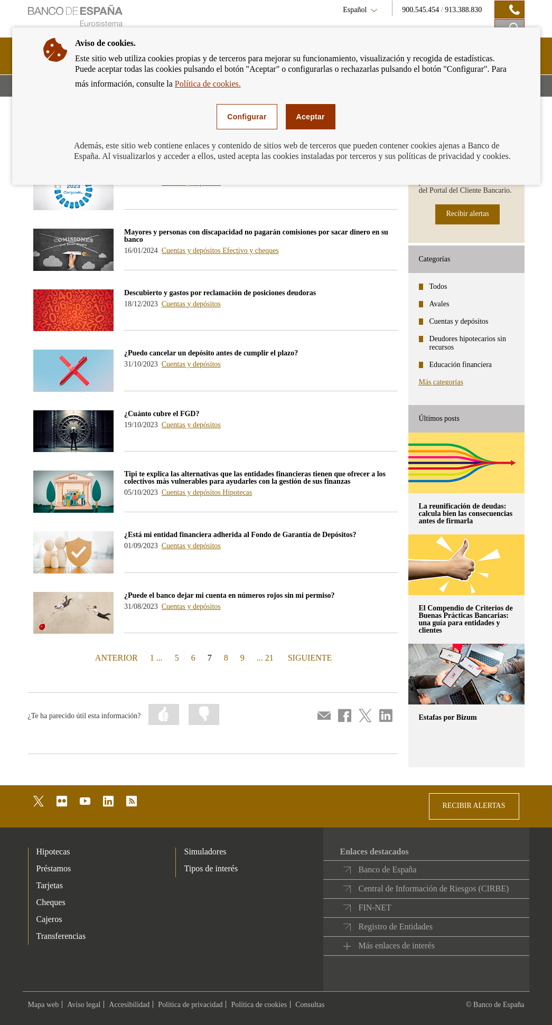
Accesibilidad (129, 1005)
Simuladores (205, 851)
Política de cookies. (208, 83)
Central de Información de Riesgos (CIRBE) (433, 888)
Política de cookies (259, 1005)
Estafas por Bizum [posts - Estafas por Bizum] (448, 717)
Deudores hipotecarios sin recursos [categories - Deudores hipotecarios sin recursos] (467, 343)
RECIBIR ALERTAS (474, 806)
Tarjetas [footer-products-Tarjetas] (49, 885)
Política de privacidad (190, 1005)
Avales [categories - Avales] (439, 304)
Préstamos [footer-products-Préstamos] (53, 868)
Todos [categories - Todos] (438, 286)
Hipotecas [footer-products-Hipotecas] (53, 851)
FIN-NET (374, 907)
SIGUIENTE (308, 657)
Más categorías (441, 382)
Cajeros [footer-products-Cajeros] (49, 919)
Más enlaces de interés (396, 945)
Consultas (309, 1005)
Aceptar (310, 116)
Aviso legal (83, 1005)
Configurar (246, 116)
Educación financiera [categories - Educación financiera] (460, 365)
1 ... (156, 657)
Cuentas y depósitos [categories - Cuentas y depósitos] (459, 321)
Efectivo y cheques (250, 251)
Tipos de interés (211, 868)
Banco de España (387, 869)
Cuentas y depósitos (192, 251)
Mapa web (43, 1005)
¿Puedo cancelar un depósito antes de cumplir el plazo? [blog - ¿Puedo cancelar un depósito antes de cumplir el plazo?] (211, 353)
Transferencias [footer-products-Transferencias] (61, 936)
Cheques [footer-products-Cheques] (51, 902)
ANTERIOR (115, 657)
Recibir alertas (467, 214)
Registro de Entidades (395, 926)
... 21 (265, 657)
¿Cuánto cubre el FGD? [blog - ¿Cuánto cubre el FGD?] (161, 414)
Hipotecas (237, 492)
